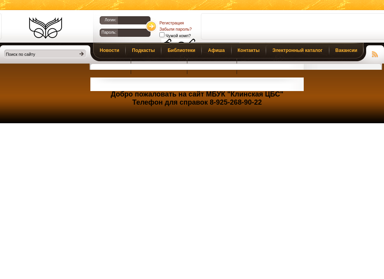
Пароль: (109, 32)
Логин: (110, 20)
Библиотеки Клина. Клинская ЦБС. (45, 28)
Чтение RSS (375, 53)
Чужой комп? (177, 35)
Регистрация (171, 23)
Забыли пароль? (175, 29)
